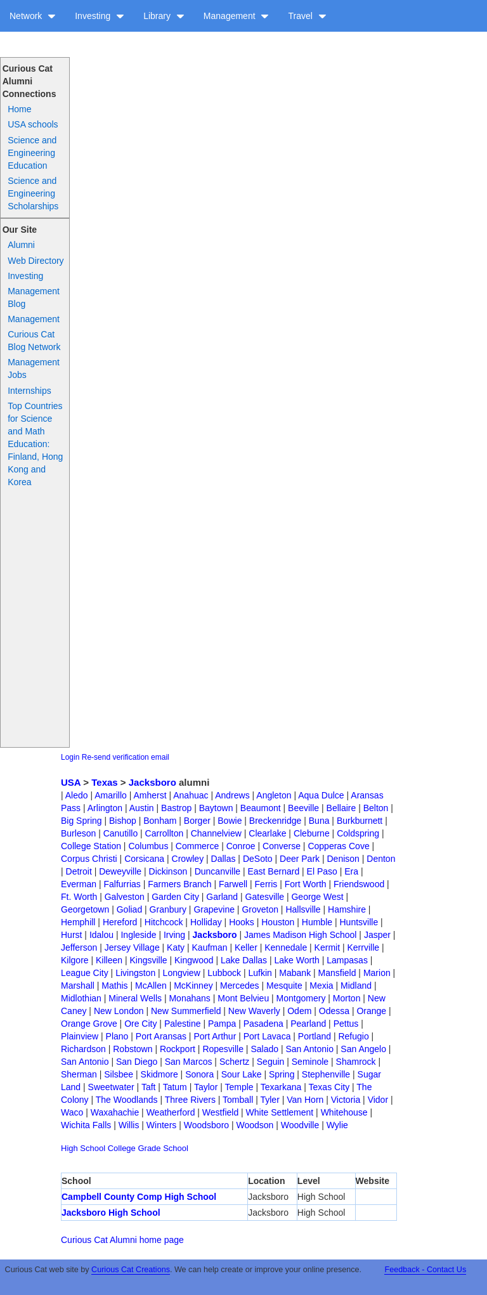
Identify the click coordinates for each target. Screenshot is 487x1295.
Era (351, 871)
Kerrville (363, 947)
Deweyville (120, 871)
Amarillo (110, 795)
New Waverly (254, 1011)
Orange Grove (89, 1023)
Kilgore (75, 960)
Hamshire (347, 909)
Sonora (199, 1074)
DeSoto (258, 859)
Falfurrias (121, 884)
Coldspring (358, 833)
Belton (376, 808)
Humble (317, 922)
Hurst (71, 935)
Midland (356, 985)
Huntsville (358, 922)
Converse (282, 846)
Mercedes (239, 985)
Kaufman (210, 947)
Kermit (327, 947)
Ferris (266, 884)
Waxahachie (115, 1112)
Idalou (101, 935)
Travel (307, 16)
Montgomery (301, 998)
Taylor (206, 1087)
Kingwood (194, 960)
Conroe (241, 846)
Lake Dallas (244, 960)
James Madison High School (300, 935)
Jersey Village (132, 947)
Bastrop (176, 808)
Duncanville (217, 871)
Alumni (21, 245)
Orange (371, 1011)
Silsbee (118, 1074)
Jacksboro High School (111, 1212)
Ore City (140, 1023)
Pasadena (263, 1023)
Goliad (129, 909)
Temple (238, 1087)
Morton (347, 998)
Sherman (79, 1074)
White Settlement (280, 1112)
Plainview (79, 1036)
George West (317, 897)
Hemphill (78, 922)
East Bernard (273, 871)
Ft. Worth (79, 897)
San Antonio (309, 1049)
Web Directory (35, 261)
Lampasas (347, 960)
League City (84, 973)
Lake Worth (297, 960)
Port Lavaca (267, 1036)
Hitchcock (164, 922)
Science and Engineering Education (32, 153)
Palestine (182, 1023)
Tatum (175, 1087)
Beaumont (260, 808)
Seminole (310, 1062)
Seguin (271, 1062)
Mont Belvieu (243, 998)
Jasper (377, 935)
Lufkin (260, 973)
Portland (314, 1036)
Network (33, 16)
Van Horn (305, 1100)
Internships (29, 391)
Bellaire (341, 808)
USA (71, 782)
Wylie (337, 1125)
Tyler (269, 1100)
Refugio (353, 1036)
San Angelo (363, 1049)
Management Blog (34, 297)
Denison (343, 859)
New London (119, 1011)
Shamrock (356, 1062)
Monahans (189, 998)
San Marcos (188, 1062)
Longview (181, 973)
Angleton (273, 795)
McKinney (193, 985)
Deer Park (300, 859)
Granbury (168, 909)
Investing (99, 16)
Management (236, 16)
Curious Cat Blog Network (34, 340)
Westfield (220, 1112)
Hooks (241, 922)
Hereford (120, 922)
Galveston (125, 897)
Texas (104, 782)
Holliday (206, 922)
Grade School (163, 1148)
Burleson (78, 833)
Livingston (135, 973)
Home (19, 109)
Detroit (79, 871)
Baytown (216, 808)
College (122, 1148)
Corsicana (144, 859)
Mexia (321, 985)
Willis (129, 1125)
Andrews (232, 795)
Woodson (255, 1125)
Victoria (345, 1100)
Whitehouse (344, 1112)
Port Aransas (161, 1036)
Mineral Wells (135, 998)
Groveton (260, 909)
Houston (277, 922)
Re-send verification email (125, 757)
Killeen (109, 960)
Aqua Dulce (321, 795)
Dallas (223, 859)
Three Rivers (190, 1100)
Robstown (132, 1049)
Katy (176, 947)
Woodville (300, 1125)
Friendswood (359, 884)
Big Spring (81, 821)
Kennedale (285, 947)
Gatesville (264, 897)
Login (70, 757)
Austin (141, 808)
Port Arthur (214, 1036)
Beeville (303, 808)
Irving (174, 935)
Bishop (122, 821)
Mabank (295, 973)
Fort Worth (306, 884)
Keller (246, 947)
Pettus (346, 1023)
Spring (281, 1074)
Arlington (105, 808)
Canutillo (120, 833)
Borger (197, 821)
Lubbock (224, 973)
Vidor (378, 1100)
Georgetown (85, 909)
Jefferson (79, 947)
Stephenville (326, 1074)
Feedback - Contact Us (425, 1269)
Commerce (197, 846)
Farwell (233, 884)
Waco (72, 1112)
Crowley (188, 859)
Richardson (83, 1049)
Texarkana (281, 1087)
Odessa (334, 1011)
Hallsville (302, 909)
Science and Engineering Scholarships (33, 193)
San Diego (136, 1062)
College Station (91, 846)
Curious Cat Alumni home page (122, 1240)
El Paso (322, 871)
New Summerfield (186, 1011)
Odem (299, 1011)
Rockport (177, 1049)
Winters (161, 1125)
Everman (78, 884)
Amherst (149, 795)
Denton (381, 859)
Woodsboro (206, 1125)
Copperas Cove (338, 846)
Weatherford (170, 1112)
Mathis (114, 985)
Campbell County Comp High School (139, 1197)
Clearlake (267, 833)
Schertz (234, 1062)
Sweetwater (111, 1087)
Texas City (329, 1087)
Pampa (222, 1023)
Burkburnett (359, 821)
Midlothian (81, 998)
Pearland (308, 1023)
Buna (319, 821)
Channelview (216, 833)
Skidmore (159, 1074)
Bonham (159, 821)
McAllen (151, 985)
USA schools (33, 124)
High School (83, 1148)
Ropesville (223, 1049)
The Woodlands (127, 1100)
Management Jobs (34, 368)
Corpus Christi (89, 859)
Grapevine (214, 909)
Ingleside (138, 935)
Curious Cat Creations (130, 1269)
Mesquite (284, 985)
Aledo (76, 795)
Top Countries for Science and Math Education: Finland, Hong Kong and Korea (35, 444)
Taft (148, 1087)
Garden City (175, 897)
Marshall (77, 985)
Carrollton (164, 833)
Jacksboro (152, 782)
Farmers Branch (179, 884)
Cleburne (312, 833)
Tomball (238, 1100)
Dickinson (168, 871)
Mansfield (337, 973)
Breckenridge (275, 821)
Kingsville (148, 960)
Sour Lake (241, 1074)
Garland (222, 897)
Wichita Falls (86, 1125)
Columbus (148, 846)
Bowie (230, 821)
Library (164, 16)
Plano (117, 1036)
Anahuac (190, 795)
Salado (264, 1049)
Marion (377, 973)
